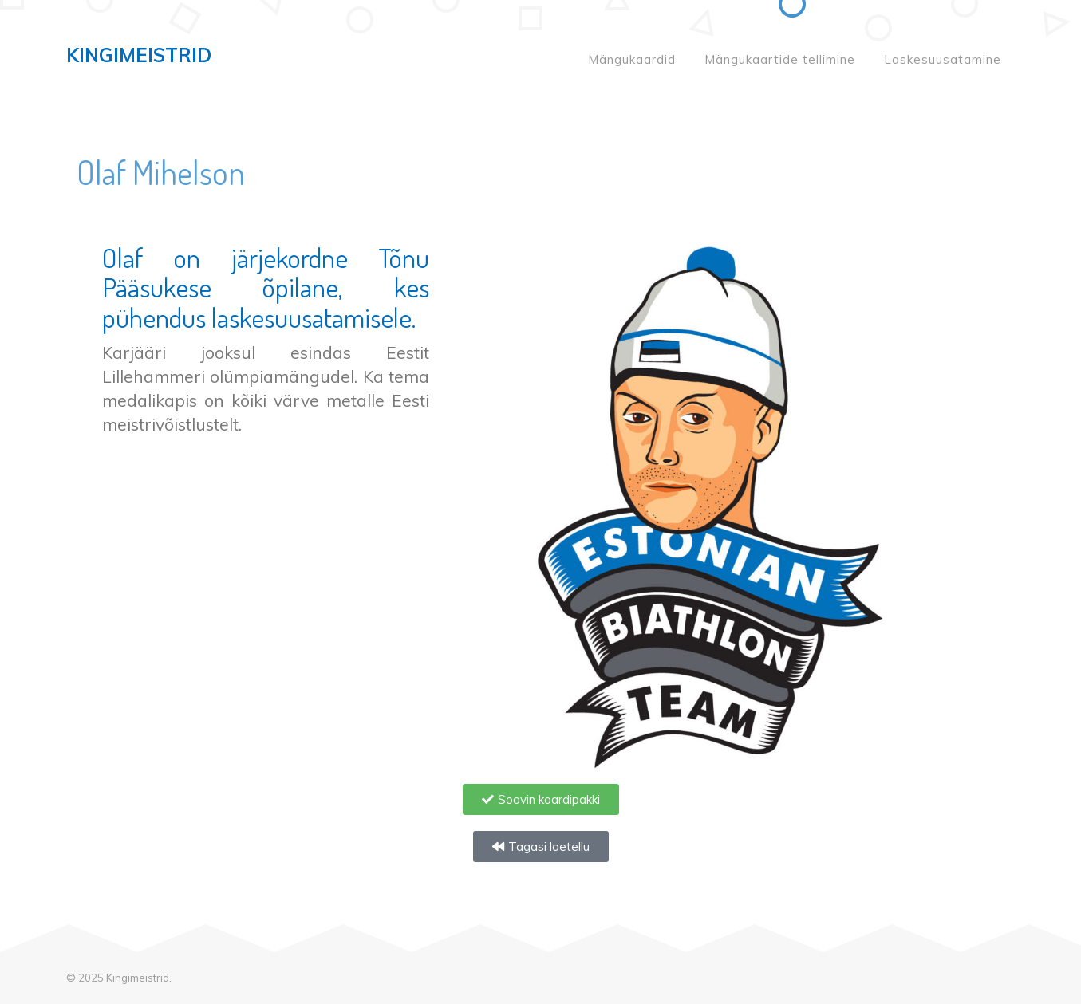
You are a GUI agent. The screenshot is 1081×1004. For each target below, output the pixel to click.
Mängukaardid (632, 59)
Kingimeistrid (138, 55)
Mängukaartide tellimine (779, 59)
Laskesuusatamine (942, 59)
